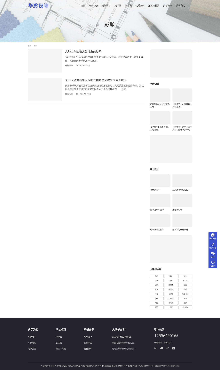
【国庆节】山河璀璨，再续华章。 (182, 105)
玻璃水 (171, 303)
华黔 (185, 289)
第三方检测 (154, 5)
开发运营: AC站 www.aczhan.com (166, 366)
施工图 (117, 5)
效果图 (128, 5)
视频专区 (88, 343)
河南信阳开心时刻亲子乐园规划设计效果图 (124, 349)
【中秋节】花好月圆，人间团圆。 (160, 128)
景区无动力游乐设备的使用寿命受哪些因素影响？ (96, 80)
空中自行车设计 (157, 210)
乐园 (156, 276)
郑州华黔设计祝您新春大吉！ (160, 105)
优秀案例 (140, 5)
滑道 (156, 294)
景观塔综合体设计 (180, 229)
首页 (83, 5)
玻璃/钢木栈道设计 (180, 190)
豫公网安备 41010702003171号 (141, 366)
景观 (185, 285)
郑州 (171, 294)
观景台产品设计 (157, 229)
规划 (185, 303)
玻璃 (156, 285)
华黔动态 (93, 5)
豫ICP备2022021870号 (120, 366)
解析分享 (167, 5)
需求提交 (32, 349)
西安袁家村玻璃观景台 (122, 337)
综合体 (185, 307)
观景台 (171, 289)
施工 (156, 298)
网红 (156, 303)
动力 (185, 276)
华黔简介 (32, 337)
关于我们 (180, 5)
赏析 (171, 281)
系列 (156, 307)
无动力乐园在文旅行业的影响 (83, 51)
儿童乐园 (171, 298)
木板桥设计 (177, 210)
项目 (185, 298)
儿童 (171, 307)
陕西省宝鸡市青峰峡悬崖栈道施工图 (124, 343)
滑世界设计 (155, 190)
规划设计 (106, 5)
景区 (156, 289)
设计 (171, 276)
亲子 (156, 281)
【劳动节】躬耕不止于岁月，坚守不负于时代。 (182, 128)
